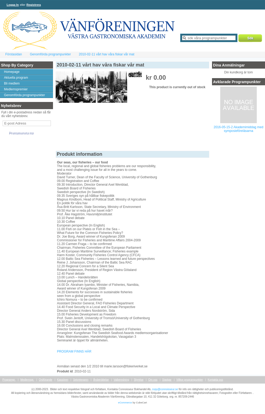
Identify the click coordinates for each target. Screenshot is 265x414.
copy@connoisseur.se (165, 389)
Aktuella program (16, 77)
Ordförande (45, 379)
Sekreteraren (81, 379)
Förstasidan (13, 54)
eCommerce (125, 402)
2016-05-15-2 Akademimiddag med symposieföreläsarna (238, 129)
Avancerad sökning (195, 44)
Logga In (13, 4)
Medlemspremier (16, 89)
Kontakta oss (215, 379)
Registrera (33, 4)
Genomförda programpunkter (50, 54)
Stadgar (166, 379)
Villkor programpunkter (189, 379)
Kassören (62, 379)
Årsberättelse (101, 379)
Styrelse (138, 379)
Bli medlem (12, 83)
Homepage (12, 72)
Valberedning (121, 379)
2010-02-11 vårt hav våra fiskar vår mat (106, 54)
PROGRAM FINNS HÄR (74, 351)
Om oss (152, 379)
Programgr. (8, 379)
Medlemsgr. (27, 379)
